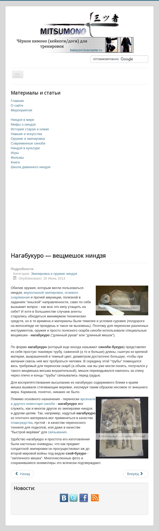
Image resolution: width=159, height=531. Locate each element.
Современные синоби (28, 143)
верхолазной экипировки (43, 293)
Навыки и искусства (26, 134)
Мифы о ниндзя (23, 124)
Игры (15, 153)
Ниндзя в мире (22, 120)
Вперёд (135, 474)
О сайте (17, 105)
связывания (57, 432)
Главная (17, 101)
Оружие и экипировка (28, 139)
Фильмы (17, 157)
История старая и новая (30, 129)
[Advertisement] (79, 211)
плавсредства (22, 423)
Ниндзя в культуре (25, 148)
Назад (22, 474)
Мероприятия (21, 110)
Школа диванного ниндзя (30, 167)
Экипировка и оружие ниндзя (54, 274)
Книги (15, 162)
